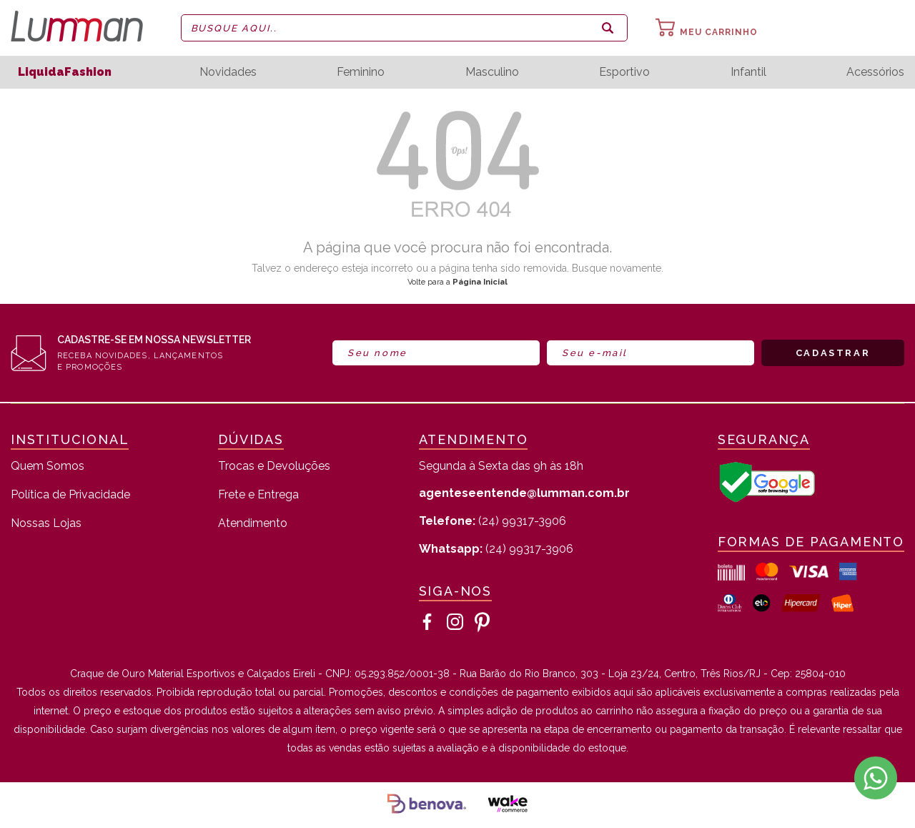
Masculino (492, 72)
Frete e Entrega (258, 495)
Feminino (361, 72)
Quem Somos (47, 466)
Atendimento (252, 524)
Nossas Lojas (46, 524)
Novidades (228, 72)
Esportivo (624, 72)
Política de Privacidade (70, 495)
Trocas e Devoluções (274, 466)
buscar (607, 28)
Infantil (748, 72)
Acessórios (875, 72)
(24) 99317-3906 (492, 521)
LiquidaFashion (65, 72)
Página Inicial (480, 282)
